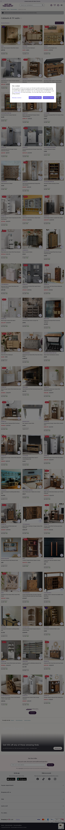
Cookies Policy (17, 92)
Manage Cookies (16, 97)
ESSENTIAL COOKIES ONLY (35, 97)
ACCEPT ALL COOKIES (48, 97)
